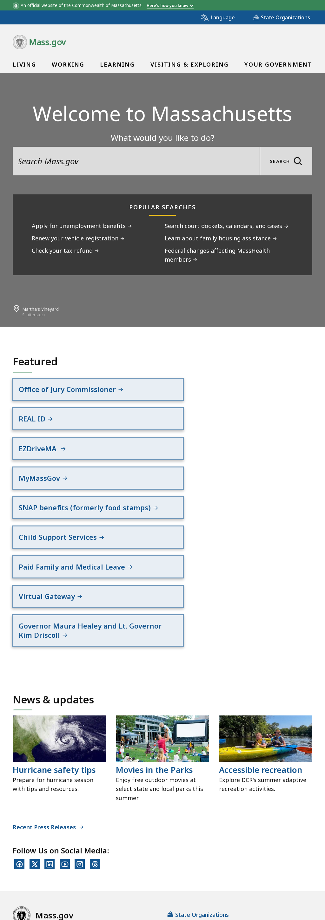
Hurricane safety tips (54, 663)
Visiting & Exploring (189, 64)
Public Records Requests (226, 834)
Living (24, 64)
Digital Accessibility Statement (54, 834)
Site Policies (167, 834)
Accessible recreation (260, 663)
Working (68, 64)
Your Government (278, 64)
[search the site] (136, 161)
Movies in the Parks (154, 663)
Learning (117, 64)
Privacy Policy (123, 834)
